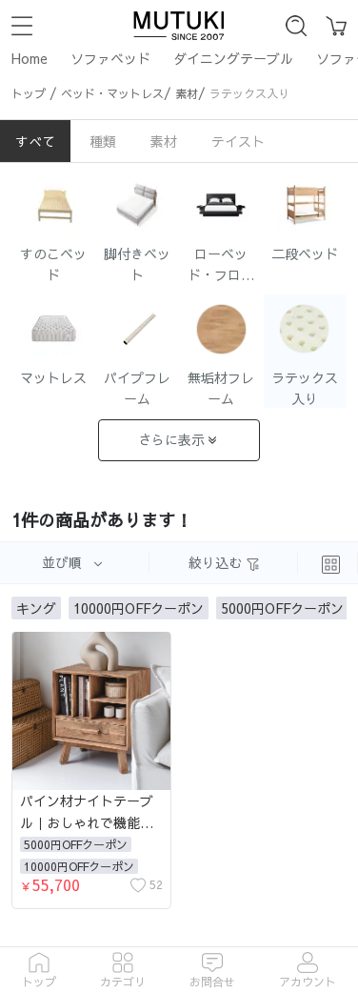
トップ (28, 93)
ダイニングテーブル (233, 58)
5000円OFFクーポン (76, 844)
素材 (186, 93)
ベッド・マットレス (112, 93)
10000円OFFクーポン (79, 866)
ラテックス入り (249, 93)
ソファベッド (110, 58)
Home (29, 58)
